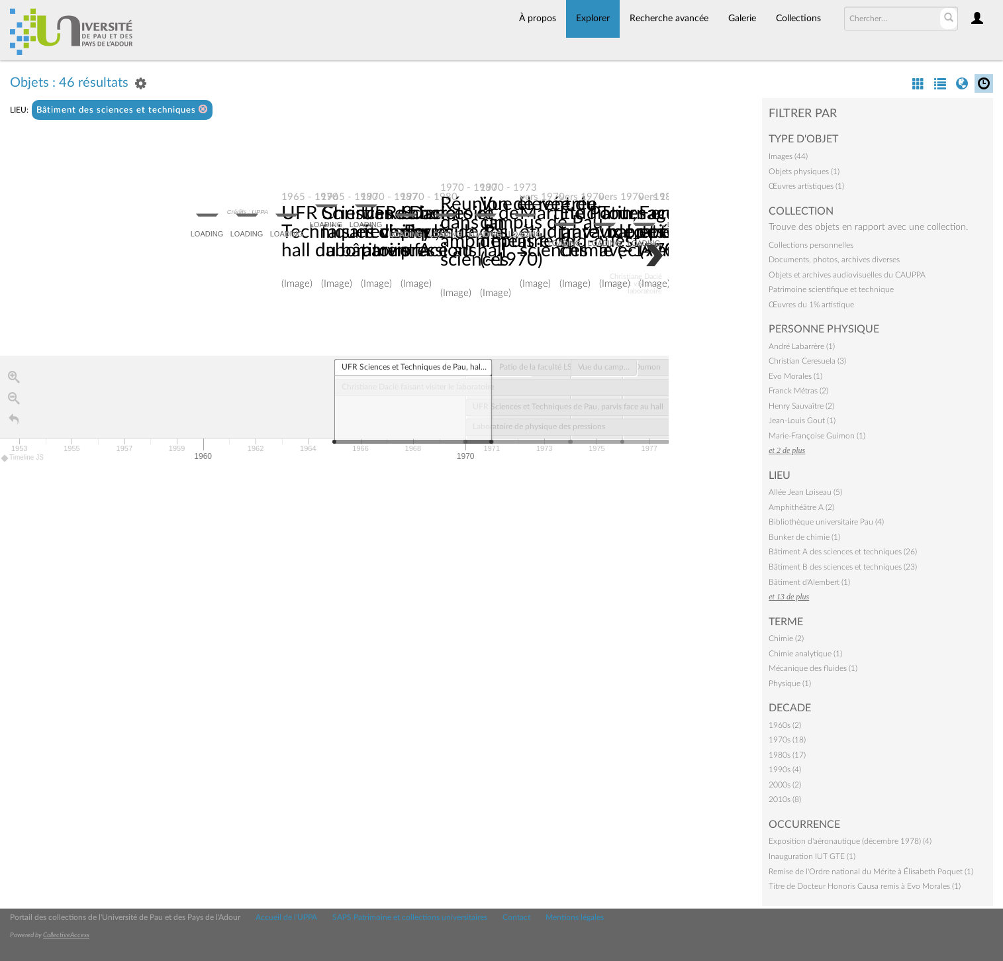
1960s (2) (785, 725)
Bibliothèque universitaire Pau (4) (826, 522)
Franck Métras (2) (798, 391)
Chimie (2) (786, 638)
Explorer (593, 18)
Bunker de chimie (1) (804, 537)
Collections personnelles (811, 245)
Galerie (742, 18)
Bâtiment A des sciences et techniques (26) (843, 552)
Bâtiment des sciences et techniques (122, 110)
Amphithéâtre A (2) (801, 507)
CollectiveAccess (66, 935)
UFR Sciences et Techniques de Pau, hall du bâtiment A (360, 232)
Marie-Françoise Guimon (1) (817, 436)
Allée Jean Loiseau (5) (805, 492)
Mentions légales (575, 917)
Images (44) (788, 156)
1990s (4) (785, 770)
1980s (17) (787, 755)
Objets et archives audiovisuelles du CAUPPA (847, 275)
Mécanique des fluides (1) (813, 668)
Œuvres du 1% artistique (811, 305)
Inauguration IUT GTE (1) (812, 856)
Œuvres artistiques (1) (806, 186)
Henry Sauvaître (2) (801, 406)
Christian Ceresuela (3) (807, 361)
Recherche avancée (669, 18)
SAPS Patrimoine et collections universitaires (409, 917)
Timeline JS (23, 458)
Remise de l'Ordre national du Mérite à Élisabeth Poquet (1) (871, 872)
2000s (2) (785, 785)
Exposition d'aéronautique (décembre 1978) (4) (850, 841)
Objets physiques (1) (804, 172)
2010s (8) (785, 799)
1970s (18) (787, 740)
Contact (516, 917)
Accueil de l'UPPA (286, 917)
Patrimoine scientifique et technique (831, 289)
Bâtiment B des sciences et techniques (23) (843, 567)
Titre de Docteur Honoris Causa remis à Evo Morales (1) (865, 886)
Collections (798, 18)
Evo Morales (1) (795, 376)
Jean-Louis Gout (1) (802, 421)
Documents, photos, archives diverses (834, 260)
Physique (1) (790, 683)
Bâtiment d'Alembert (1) (809, 582)
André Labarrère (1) (802, 346)
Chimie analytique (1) (805, 654)
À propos (537, 18)
